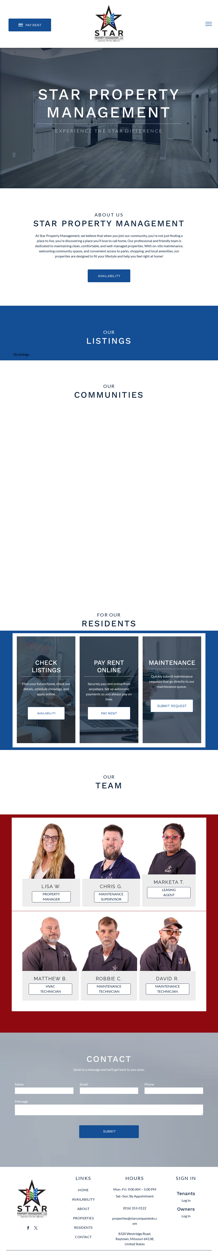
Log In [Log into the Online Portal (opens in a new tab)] (186, 1200)
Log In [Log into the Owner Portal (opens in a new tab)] (186, 1216)
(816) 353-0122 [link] (134, 1208)
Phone (149, 1084)
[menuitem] (83, 1192)
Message (21, 1101)
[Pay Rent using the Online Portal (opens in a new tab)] (30, 25)
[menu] (208, 23)
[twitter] (35, 1229)
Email (84, 1084)
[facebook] (28, 1229)
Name (19, 1084)
